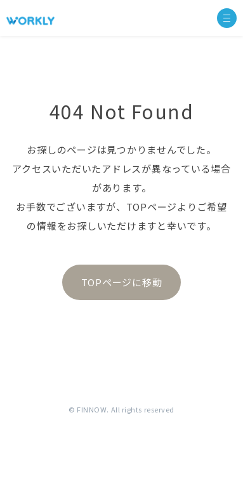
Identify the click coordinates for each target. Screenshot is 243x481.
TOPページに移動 (121, 282)
